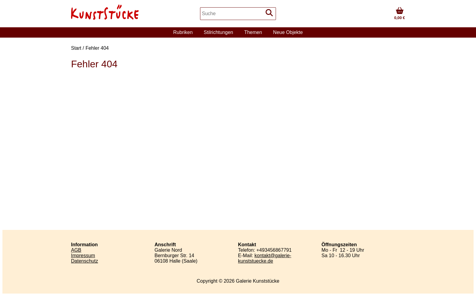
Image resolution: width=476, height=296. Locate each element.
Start (76, 48)
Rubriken (183, 32)
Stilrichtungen (218, 32)
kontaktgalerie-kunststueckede (264, 258)
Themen (253, 32)
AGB (76, 250)
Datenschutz (84, 261)
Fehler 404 (97, 48)
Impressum (83, 255)
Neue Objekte (288, 32)
